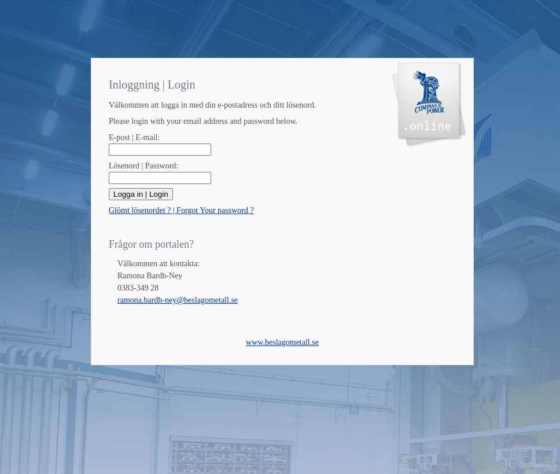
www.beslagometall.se (282, 342)
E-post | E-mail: (134, 137)
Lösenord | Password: (143, 165)
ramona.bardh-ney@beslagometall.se (177, 300)
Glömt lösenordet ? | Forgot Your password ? (181, 210)
